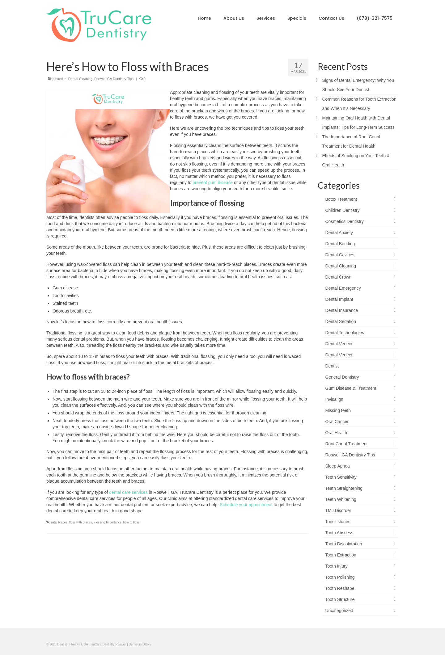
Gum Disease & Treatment (350, 388)
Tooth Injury (336, 566)
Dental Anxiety (339, 232)
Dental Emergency (343, 288)
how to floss (131, 522)
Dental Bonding (340, 243)
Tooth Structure (340, 599)
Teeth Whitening (340, 499)
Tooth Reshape (339, 588)
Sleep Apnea (337, 466)
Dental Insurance (341, 310)
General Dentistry (342, 377)
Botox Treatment (341, 199)
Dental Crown (338, 277)
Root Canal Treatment (346, 443)
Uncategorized (339, 610)
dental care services (128, 492)
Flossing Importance (107, 522)
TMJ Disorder (338, 510)
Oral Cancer (337, 421)
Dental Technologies (344, 332)
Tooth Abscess (339, 532)
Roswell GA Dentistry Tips (114, 79)
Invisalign (334, 399)
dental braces (58, 522)
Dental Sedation (340, 321)
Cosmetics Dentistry (344, 221)
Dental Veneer (339, 343)
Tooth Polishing (340, 577)
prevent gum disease (212, 182)
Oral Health (336, 432)
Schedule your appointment (246, 504)
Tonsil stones (337, 521)
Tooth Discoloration (343, 543)
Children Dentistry (342, 210)
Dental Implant (339, 299)
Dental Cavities (339, 254)
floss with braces (80, 522)
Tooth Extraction (340, 554)
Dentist (332, 365)
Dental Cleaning (80, 79)
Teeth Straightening (344, 488)
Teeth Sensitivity (341, 477)
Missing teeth (338, 410)
